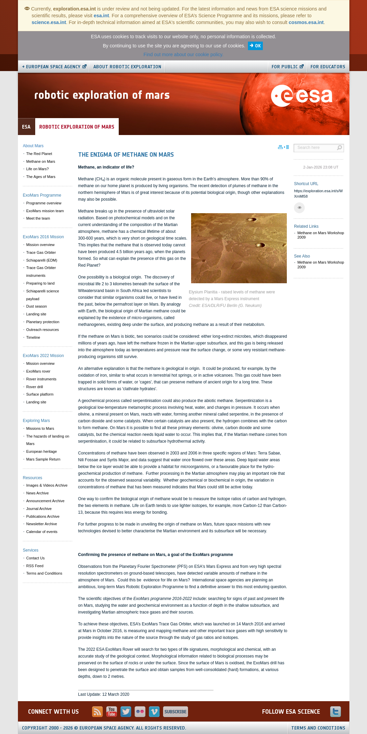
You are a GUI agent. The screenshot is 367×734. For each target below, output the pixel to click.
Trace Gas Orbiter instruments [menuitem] (41, 271)
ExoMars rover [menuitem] (38, 371)
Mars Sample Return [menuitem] (43, 459)
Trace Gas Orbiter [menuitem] (41, 252)
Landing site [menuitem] (36, 314)
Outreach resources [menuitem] (42, 330)
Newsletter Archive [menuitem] (41, 524)
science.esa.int (49, 22)
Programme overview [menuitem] (44, 203)
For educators (328, 67)
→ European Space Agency (51, 67)
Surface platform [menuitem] (40, 394)
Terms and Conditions (318, 728)
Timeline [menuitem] (33, 337)
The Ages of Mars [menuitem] (40, 177)
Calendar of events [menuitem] (42, 532)
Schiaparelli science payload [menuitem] (42, 295)
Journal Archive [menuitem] (39, 509)
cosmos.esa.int (306, 22)
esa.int (101, 15)
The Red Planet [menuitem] (39, 154)
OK (258, 46)
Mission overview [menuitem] (40, 245)
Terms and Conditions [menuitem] (44, 573)
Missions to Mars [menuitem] (40, 428)
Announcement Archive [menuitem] (45, 501)
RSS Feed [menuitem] (35, 566)
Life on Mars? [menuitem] (37, 169)
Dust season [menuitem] (36, 306)
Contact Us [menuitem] (35, 558)
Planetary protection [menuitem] (43, 322)
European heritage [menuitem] (41, 451)
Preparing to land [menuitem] (40, 283)
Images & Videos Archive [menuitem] (47, 485)
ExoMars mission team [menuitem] (45, 211)
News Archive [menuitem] (37, 493)
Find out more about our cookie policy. (183, 54)
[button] (299, 207)
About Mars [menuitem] (33, 145)
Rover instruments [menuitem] (41, 379)
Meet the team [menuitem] (38, 218)
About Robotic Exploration (127, 67)
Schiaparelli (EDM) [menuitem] (42, 260)
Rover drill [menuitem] (34, 387)
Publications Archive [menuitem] (43, 516)
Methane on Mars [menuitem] (40, 161)
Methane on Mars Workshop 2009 (320, 235)
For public (285, 67)
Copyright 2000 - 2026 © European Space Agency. (104, 728)
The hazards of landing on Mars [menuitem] (47, 440)
